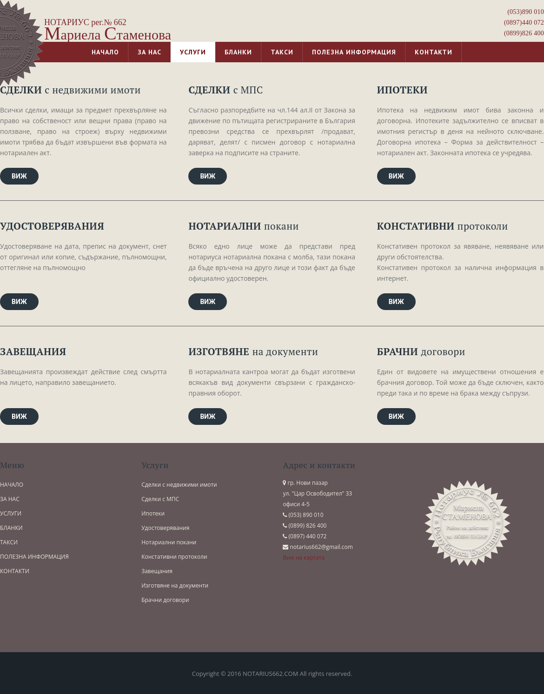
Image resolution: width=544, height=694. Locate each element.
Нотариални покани (168, 542)
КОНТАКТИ (14, 571)
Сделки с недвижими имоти (179, 485)
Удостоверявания (165, 528)
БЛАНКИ (11, 528)
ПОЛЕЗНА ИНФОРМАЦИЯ (34, 557)
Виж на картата (304, 558)
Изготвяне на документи (174, 585)
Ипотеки (153, 513)
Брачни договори (165, 600)
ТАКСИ (9, 542)
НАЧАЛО (11, 485)
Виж (19, 176)
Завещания (156, 571)
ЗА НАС (10, 499)
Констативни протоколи (174, 557)
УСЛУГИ (10, 513)
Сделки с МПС (160, 499)
